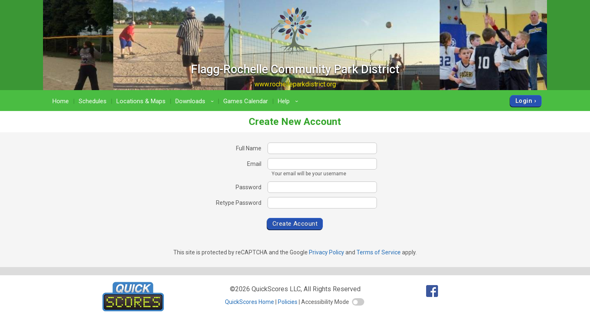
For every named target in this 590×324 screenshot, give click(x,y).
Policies (287, 302)
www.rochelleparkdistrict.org (295, 84)
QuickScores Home (249, 302)
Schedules (93, 101)
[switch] (358, 302)
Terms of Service (378, 252)
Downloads (195, 101)
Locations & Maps (141, 101)
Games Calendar (245, 101)
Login (523, 100)
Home (60, 101)
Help (289, 101)
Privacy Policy (326, 252)
